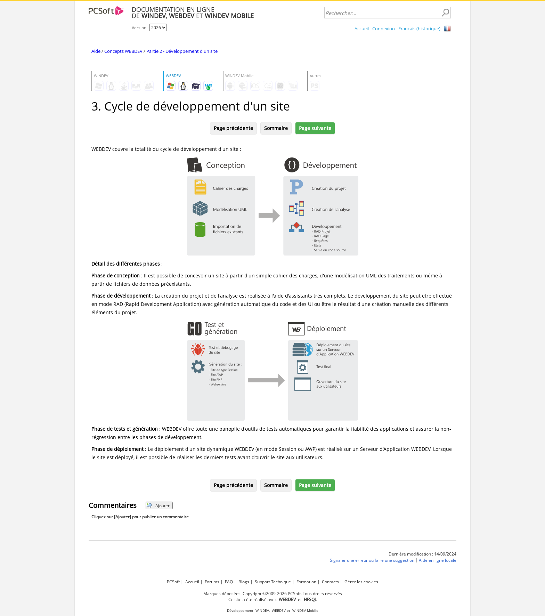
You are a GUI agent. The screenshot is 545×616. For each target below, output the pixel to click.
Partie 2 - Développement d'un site (182, 51)
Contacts (330, 582)
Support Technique (273, 582)
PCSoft (173, 582)
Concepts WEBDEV (123, 51)
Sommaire (276, 128)
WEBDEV (279, 610)
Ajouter (158, 506)
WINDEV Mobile (305, 610)
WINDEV (262, 610)
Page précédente (233, 128)
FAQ (229, 582)
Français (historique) (419, 28)
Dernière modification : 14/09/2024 (422, 554)
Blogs (243, 582)
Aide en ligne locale (437, 560)
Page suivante (315, 128)
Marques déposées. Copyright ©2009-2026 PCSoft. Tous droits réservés (272, 594)
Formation (306, 582)
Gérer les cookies (361, 582)
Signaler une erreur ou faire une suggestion (372, 560)
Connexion (383, 28)
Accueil (362, 28)
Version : (140, 28)
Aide (95, 51)
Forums (212, 582)
